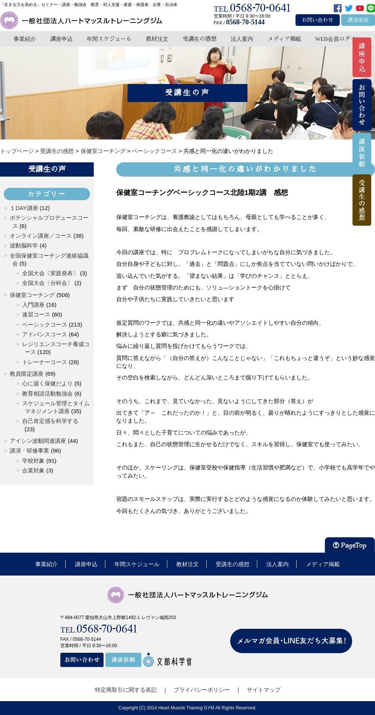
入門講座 (33, 304)
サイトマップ (263, 690)
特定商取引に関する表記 (126, 690)
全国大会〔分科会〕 (47, 283)
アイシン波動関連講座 (38, 441)
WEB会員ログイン (338, 39)
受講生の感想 (199, 39)
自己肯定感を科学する (50, 421)
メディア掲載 (284, 39)
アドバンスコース (44, 334)
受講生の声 (47, 169)
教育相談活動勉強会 (47, 393)
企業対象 (33, 470)
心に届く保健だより (47, 383)
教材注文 (157, 39)
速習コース (36, 314)
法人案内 (242, 39)
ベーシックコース (44, 324)
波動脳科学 (24, 245)
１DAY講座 (24, 208)
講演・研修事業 (29, 450)
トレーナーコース (44, 362)
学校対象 (33, 460)
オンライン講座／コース (41, 235)
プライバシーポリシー (202, 690)
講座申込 (61, 39)
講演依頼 (358, 20)
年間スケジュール (109, 39)
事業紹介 (25, 39)
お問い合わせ (317, 20)
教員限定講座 (27, 373)
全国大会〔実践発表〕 (50, 273)
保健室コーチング (32, 295)
